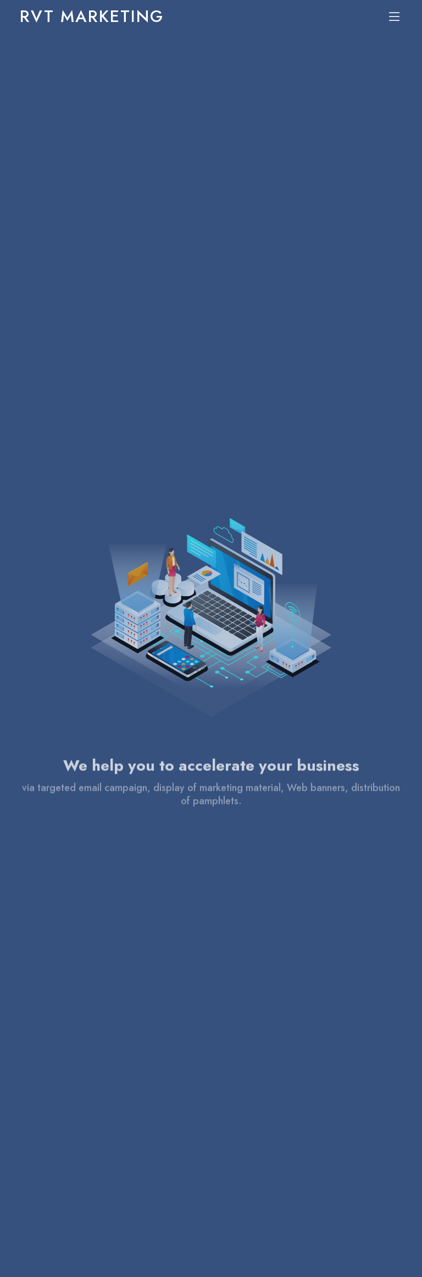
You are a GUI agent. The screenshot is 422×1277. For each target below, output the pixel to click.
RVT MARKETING (92, 16)
